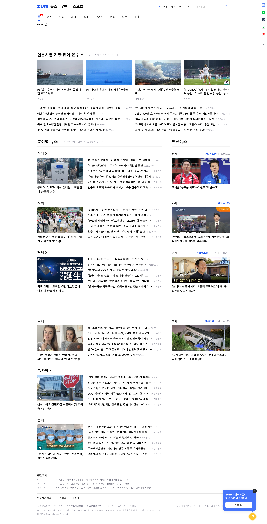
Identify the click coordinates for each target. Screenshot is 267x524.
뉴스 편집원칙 (43, 505)
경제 (73, 17)
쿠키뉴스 (90, 98)
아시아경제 (140, 98)
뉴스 (53, 6)
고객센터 (122, 505)
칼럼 (124, 17)
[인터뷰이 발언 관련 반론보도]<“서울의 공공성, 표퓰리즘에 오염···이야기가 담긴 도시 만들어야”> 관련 (103, 487)
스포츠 (78, 6)
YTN (214, 253)
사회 (61, 17)
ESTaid (42, 514)
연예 (65, 6)
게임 (136, 17)
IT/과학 (99, 17)
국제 (85, 17)
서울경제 (225, 253)
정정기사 (42, 475)
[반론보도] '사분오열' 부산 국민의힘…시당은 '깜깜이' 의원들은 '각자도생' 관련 (92, 483)
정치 (49, 17)
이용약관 (58, 505)
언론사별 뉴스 (44, 497)
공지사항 (109, 505)
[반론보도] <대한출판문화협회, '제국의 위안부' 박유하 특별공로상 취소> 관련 (91, 479)
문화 (112, 17)
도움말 (133, 505)
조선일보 (41, 98)
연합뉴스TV (210, 153)
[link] (263, 5)
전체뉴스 (61, 497)
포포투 (187, 98)
